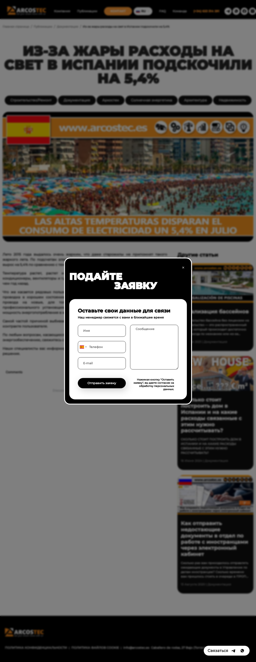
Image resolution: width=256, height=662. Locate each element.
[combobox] (83, 347)
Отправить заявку (101, 383)
